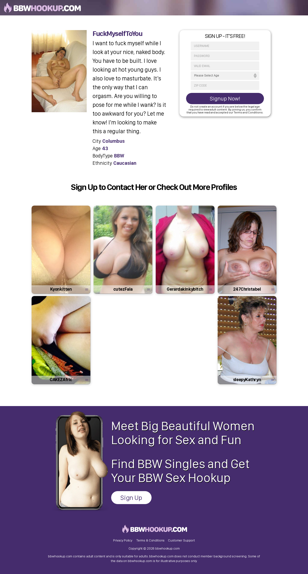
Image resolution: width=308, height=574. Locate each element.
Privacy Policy (122, 540)
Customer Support (181, 540)
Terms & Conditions (150, 540)
